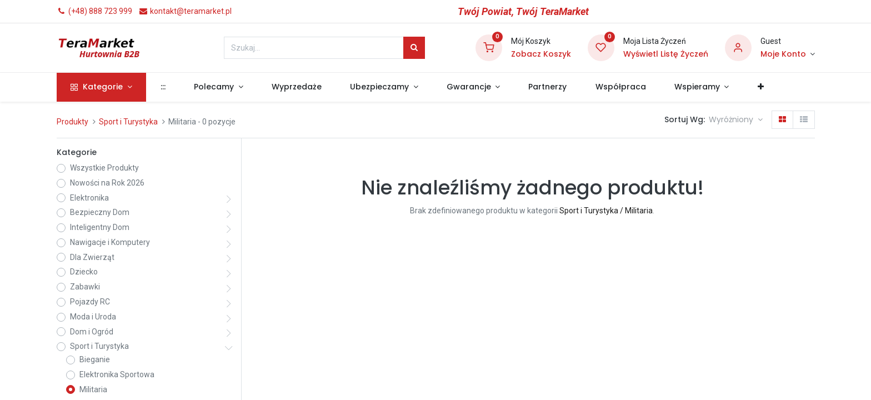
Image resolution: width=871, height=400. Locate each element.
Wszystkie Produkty (104, 167)
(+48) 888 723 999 (94, 11)
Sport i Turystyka (128, 121)
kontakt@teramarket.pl (185, 11)
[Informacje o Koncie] (787, 54)
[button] (760, 87)
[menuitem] (162, 87)
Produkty (72, 121)
